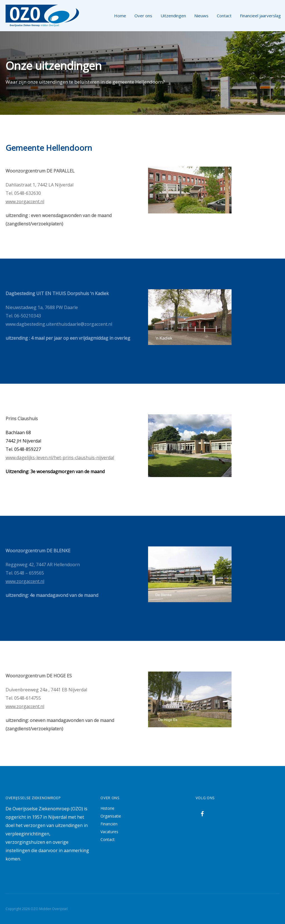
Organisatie (110, 816)
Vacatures (109, 831)
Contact (107, 839)
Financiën (108, 823)
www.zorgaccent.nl (25, 201)
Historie (107, 808)
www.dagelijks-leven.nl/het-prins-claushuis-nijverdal (60, 457)
